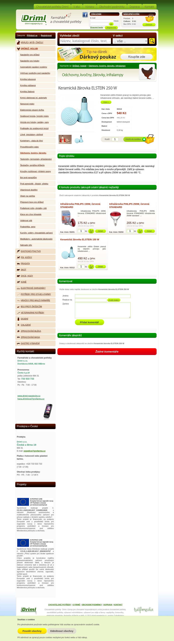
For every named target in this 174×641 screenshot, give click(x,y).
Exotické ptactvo (29, 251)
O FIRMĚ (76, 605)
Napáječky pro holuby (29, 61)
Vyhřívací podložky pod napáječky (35, 73)
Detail (100, 231)
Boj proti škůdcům (29, 306)
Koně (22, 282)
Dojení (22, 319)
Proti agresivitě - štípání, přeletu (34, 184)
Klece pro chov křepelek (30, 214)
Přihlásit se (32, 35)
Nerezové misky (27, 104)
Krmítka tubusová (28, 79)
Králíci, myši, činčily (30, 42)
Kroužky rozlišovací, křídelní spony (35, 171)
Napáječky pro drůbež (30, 55)
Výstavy (89, 6)
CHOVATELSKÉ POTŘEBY (59, 605)
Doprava (135, 6)
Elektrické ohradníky (31, 288)
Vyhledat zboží (69, 35)
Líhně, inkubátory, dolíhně (31, 134)
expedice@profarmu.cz (34, 451)
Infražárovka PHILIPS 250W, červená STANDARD (129, 205)
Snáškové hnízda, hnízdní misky (34, 116)
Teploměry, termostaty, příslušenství (36, 159)
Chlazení (24, 325)
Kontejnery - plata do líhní (31, 141)
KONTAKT (118, 605)
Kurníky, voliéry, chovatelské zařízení (36, 233)
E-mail (92, 18)
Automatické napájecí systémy (33, 67)
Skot (21, 270)
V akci (76, 6)
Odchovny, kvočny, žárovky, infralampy (107, 66)
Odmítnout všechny (61, 631)
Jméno (66, 296)
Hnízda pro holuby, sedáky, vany (34, 122)
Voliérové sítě (26, 220)
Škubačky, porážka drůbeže (32, 165)
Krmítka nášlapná (28, 85)
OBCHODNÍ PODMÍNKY (92, 605)
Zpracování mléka (29, 331)
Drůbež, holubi (79, 66)
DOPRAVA (107, 605)
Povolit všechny (32, 631)
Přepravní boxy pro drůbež (32, 202)
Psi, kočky (24, 257)
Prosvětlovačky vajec (29, 147)
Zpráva (66, 304)
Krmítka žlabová (27, 91)
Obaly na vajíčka (27, 196)
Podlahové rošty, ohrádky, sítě (33, 208)
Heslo (116, 21)
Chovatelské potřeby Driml (52, 6)
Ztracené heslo (96, 27)
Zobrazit (149, 25)
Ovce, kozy (25, 276)
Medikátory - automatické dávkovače (36, 239)
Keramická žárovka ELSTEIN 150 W (79, 239)
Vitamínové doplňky (29, 190)
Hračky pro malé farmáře (33, 300)
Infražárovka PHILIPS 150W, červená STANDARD (80, 205)
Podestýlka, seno (27, 227)
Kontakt (149, 6)
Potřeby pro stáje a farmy (34, 294)
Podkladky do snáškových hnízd (34, 128)
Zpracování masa (28, 337)
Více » (105, 102)
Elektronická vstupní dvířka (32, 110)
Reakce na (67, 300)
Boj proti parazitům (28, 177)
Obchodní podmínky (112, 6)
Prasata (23, 263)
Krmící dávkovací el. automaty (33, 98)
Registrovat (46, 35)
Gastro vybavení (28, 343)
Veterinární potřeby (30, 313)
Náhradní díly (26, 245)
